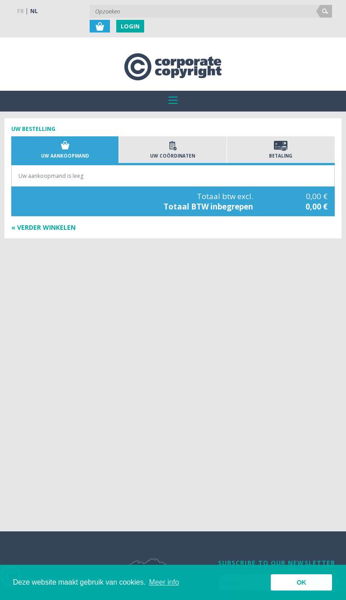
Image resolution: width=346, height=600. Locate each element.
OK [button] (301, 582)
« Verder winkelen (43, 227)
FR (20, 11)
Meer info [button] (164, 582)
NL (34, 11)
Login (130, 26)
